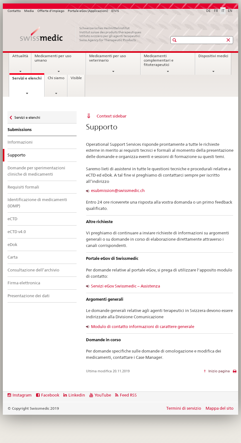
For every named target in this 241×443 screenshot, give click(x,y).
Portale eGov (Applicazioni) (88, 11)
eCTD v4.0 (17, 231)
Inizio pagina (218, 371)
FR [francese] (216, 10)
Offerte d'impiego (50, 11)
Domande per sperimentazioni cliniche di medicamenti (36, 171)
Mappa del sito (219, 408)
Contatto (14, 11)
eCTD (12, 218)
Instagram (22, 394)
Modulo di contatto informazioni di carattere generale (142, 326)
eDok (12, 244)
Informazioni (20, 142)
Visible (76, 78)
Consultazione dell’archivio (33, 269)
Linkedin (76, 394)
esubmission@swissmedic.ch (118, 190)
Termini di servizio (183, 408)
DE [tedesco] (208, 10)
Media (29, 11)
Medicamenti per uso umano (53, 58)
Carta (13, 257)
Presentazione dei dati (29, 295)
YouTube (102, 394)
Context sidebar (111, 115)
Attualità (20, 56)
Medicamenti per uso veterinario (107, 58)
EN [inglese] (230, 10)
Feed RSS (128, 394)
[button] (175, 40)
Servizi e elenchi (28, 80)
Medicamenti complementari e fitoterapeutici (159, 60)
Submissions (20, 129)
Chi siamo (56, 78)
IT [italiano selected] (223, 10)
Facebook (50, 394)
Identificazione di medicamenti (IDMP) (37, 202)
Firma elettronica (24, 282)
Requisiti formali (23, 186)
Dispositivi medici (213, 56)
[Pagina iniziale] (81, 34)
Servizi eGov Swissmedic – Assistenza (125, 285)
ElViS (115, 11)
